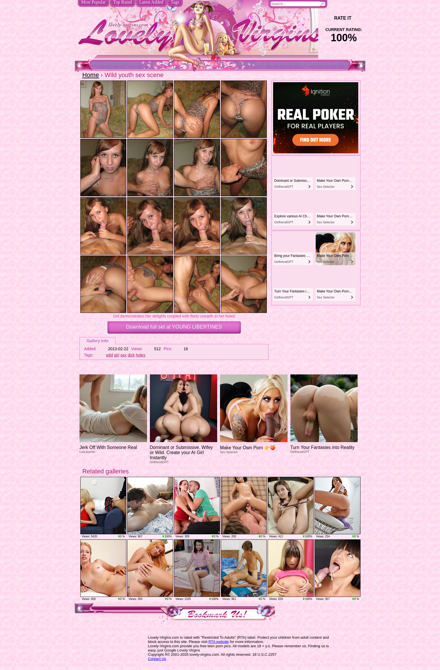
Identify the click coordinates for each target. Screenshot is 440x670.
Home (90, 75)
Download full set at (174, 327)
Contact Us (157, 659)
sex (123, 355)
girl (116, 355)
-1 (328, 18)
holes (140, 355)
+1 (359, 18)
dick (131, 355)
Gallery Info (97, 341)
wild (109, 355)
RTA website (218, 642)
